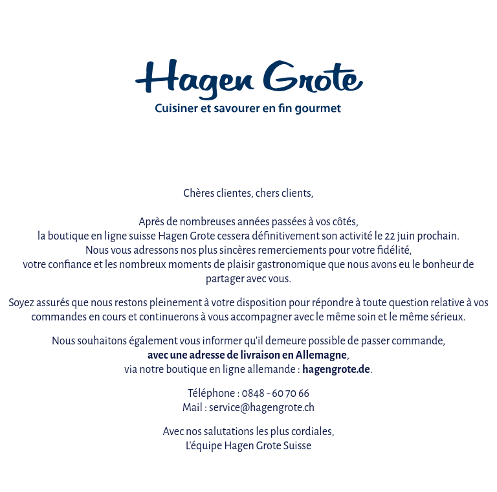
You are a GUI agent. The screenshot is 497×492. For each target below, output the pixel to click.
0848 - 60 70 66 (275, 393)
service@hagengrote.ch (262, 408)
